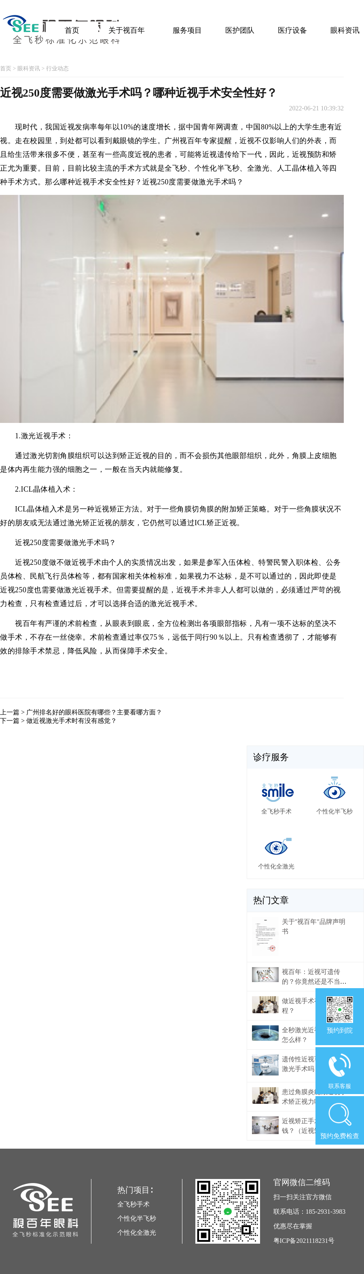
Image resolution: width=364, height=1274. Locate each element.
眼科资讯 (345, 30)
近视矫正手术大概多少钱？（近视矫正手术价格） (314, 1131)
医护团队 (239, 30)
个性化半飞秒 (136, 1218)
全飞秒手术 (133, 1204)
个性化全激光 (136, 1232)
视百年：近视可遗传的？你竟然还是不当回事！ (314, 981)
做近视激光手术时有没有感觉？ (71, 720)
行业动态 (57, 68)
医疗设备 (292, 30)
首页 (72, 30)
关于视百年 (126, 30)
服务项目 (187, 30)
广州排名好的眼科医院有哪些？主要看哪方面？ (94, 712)
